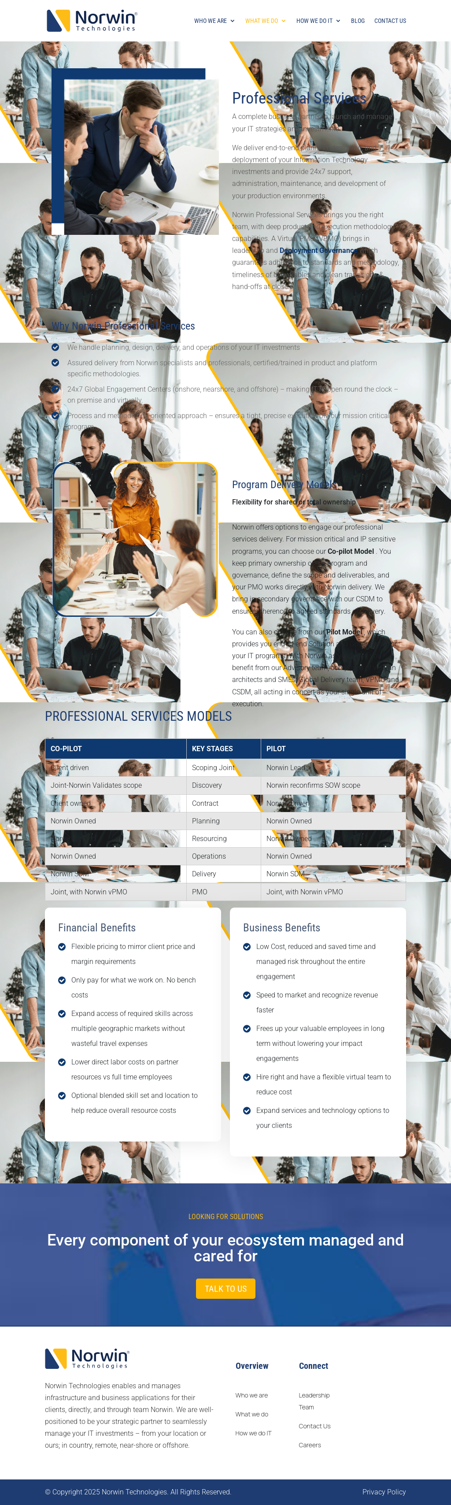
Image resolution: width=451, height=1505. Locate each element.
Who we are (252, 1395)
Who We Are (210, 21)
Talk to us (226, 1288)
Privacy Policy (384, 1492)
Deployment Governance (319, 250)
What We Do (261, 21)
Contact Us (390, 21)
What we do (252, 1414)
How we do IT (254, 1433)
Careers (310, 1445)
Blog (358, 21)
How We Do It (314, 21)
